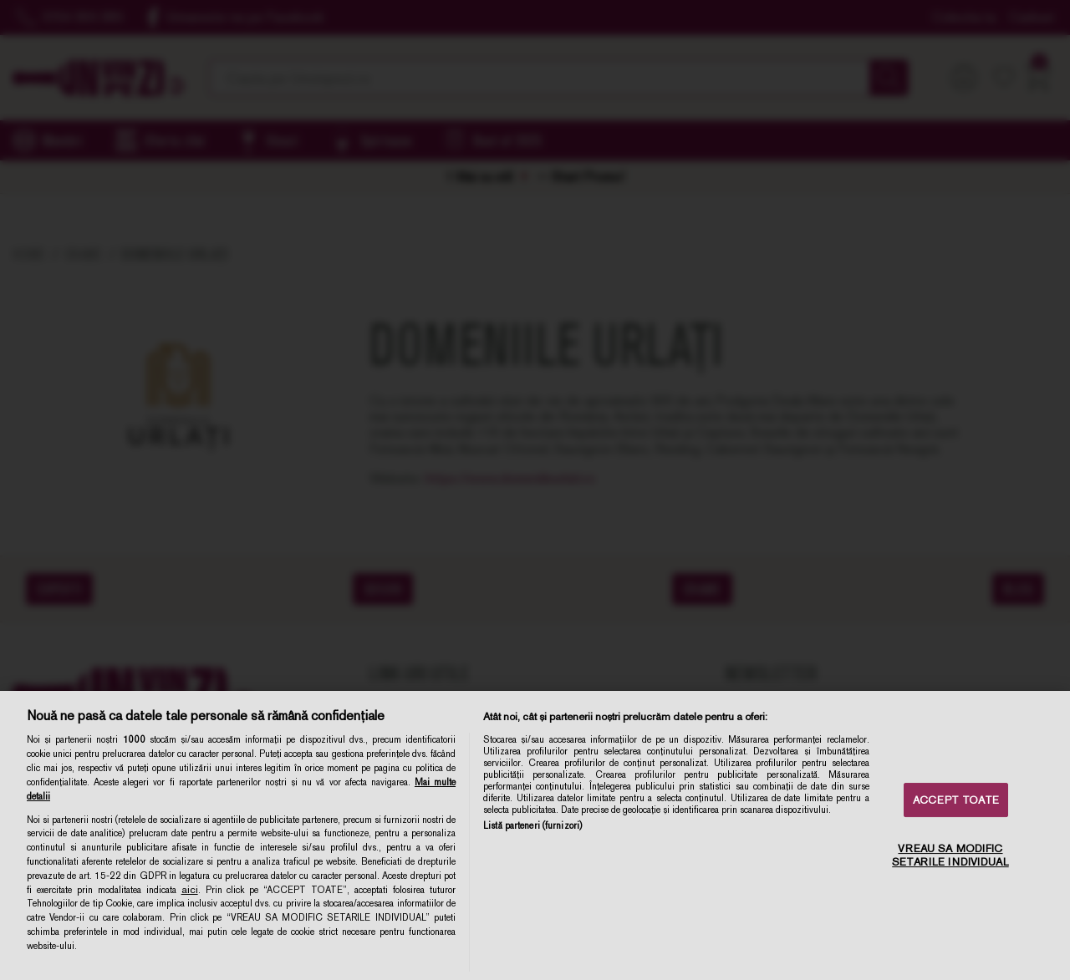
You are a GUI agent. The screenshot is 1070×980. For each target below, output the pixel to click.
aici (189, 889)
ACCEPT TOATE (956, 800)
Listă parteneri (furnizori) (532, 825)
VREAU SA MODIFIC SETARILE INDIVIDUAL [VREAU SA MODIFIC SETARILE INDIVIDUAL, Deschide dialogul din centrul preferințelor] (950, 856)
